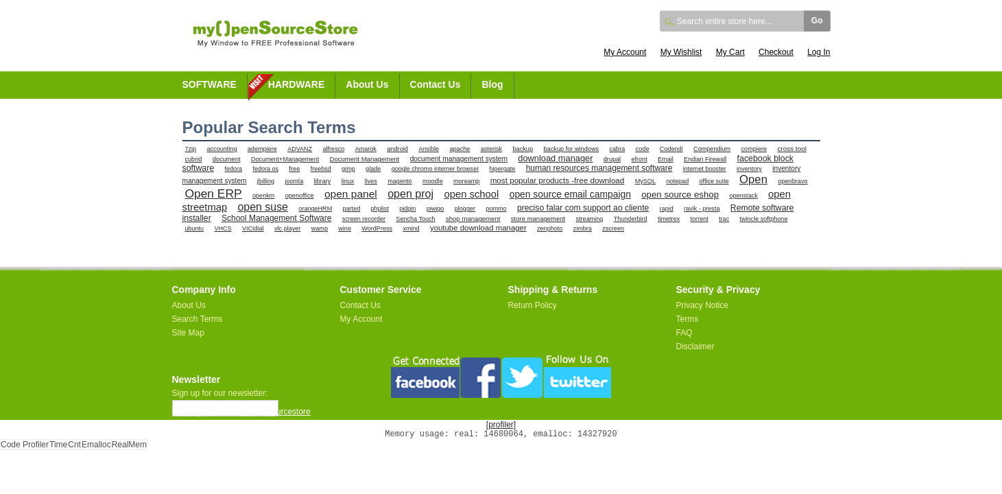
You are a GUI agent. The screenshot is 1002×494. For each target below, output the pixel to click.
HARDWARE (296, 84)
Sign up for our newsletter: (220, 393)
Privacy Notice (702, 305)
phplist (380, 208)
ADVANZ (299, 148)
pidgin (407, 208)
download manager (555, 158)
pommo (496, 208)
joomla (294, 181)
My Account (625, 52)
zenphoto (549, 228)
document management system (459, 159)
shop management (473, 218)
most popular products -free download (557, 180)
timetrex (669, 218)
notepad (677, 181)
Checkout (776, 52)
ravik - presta (701, 208)
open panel (350, 194)
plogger (465, 208)
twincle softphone (764, 218)
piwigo (435, 208)
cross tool (791, 148)
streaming (590, 218)
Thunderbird (630, 218)
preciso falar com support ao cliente (583, 208)
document (227, 159)
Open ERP (213, 193)
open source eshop (680, 194)
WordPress (376, 228)
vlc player (287, 228)
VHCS (222, 228)
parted (352, 208)
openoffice (299, 195)
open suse (262, 207)
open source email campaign (570, 194)
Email (665, 159)
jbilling (265, 181)
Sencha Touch (415, 218)
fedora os (265, 168)
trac (724, 218)
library (322, 181)
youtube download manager (478, 228)
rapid (666, 208)
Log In (818, 52)
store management (538, 218)
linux (348, 181)
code (642, 148)
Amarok (366, 148)
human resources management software (599, 168)
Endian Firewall (705, 159)
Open (753, 179)
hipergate (503, 168)
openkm (263, 195)
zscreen (613, 228)
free (294, 168)
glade (373, 168)
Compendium (711, 148)
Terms (687, 319)
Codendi (671, 148)
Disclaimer (695, 346)
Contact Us (435, 84)
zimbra (582, 228)
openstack (743, 195)
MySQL (645, 181)
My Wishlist (681, 52)
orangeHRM (315, 208)
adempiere (262, 148)
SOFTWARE (209, 84)
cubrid (193, 159)
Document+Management (285, 159)
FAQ (684, 333)
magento (399, 181)
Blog (492, 84)
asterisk (491, 148)
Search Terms (197, 319)
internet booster (704, 168)
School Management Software (276, 218)
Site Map (188, 333)
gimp (348, 168)
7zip (191, 148)
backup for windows (571, 148)
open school (471, 194)
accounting (222, 148)
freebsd (321, 168)
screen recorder (363, 218)
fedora (234, 168)
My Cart (730, 52)
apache (459, 148)
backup (522, 148)
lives (371, 181)
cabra (617, 148)
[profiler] (501, 425)
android (397, 148)
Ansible (428, 148)
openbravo (792, 181)
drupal (612, 159)
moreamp (466, 181)
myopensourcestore (274, 411)
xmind (411, 228)
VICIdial (253, 228)
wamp (319, 228)
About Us (367, 84)
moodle (432, 181)
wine (344, 228)
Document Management (365, 159)
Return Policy (532, 305)
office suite (714, 181)
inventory (749, 168)
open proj (410, 193)
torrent (699, 218)
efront (639, 159)
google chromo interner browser (435, 168)
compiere (754, 148)
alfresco (333, 148)
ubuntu (194, 228)
